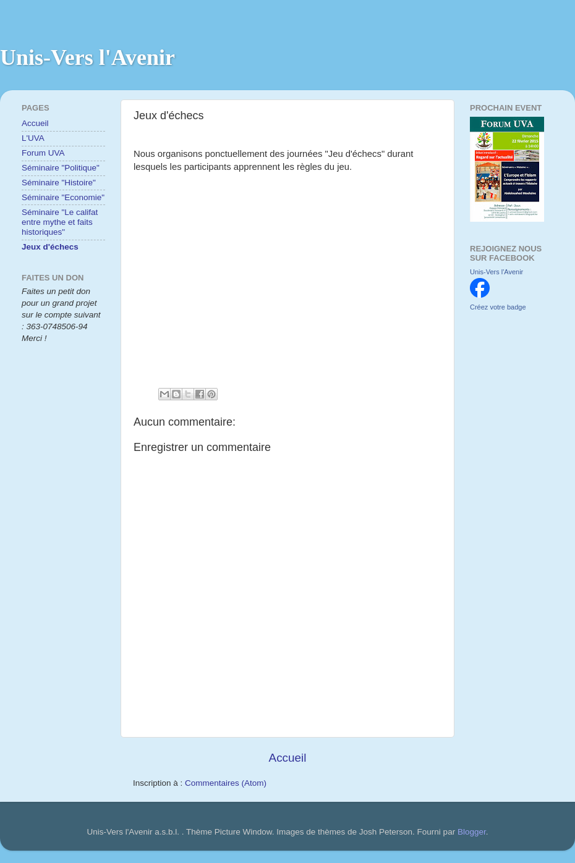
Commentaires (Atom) (225, 783)
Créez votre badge (498, 307)
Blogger (472, 831)
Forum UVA (43, 153)
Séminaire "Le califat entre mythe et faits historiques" (60, 222)
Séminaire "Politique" (61, 167)
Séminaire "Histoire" (59, 182)
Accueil (288, 757)
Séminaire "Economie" (63, 197)
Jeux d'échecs (50, 246)
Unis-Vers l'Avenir (87, 57)
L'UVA (33, 138)
